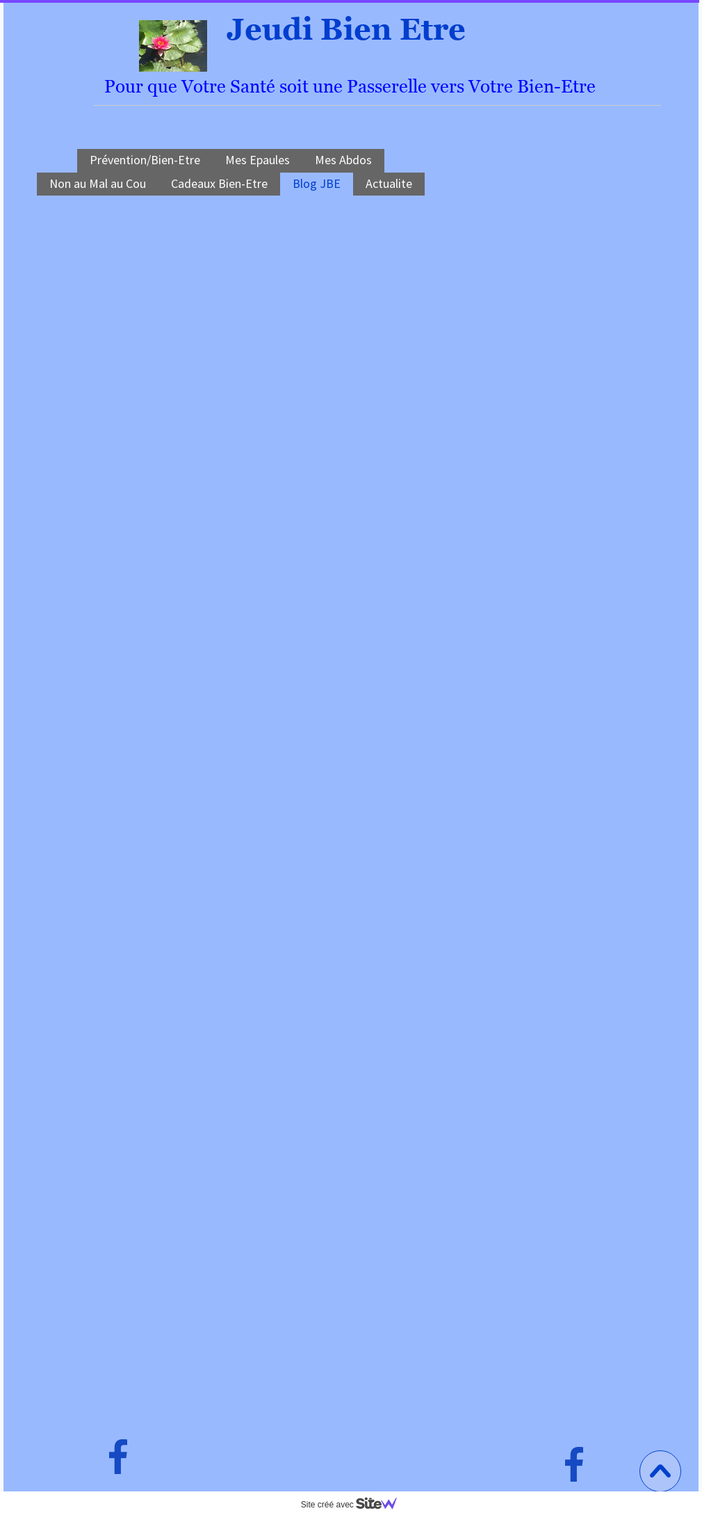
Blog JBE (317, 183)
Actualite (389, 183)
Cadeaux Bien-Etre (219, 183)
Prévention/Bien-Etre (145, 160)
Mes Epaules (257, 160)
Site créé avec (354, 1505)
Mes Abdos (343, 160)
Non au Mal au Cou (97, 183)
